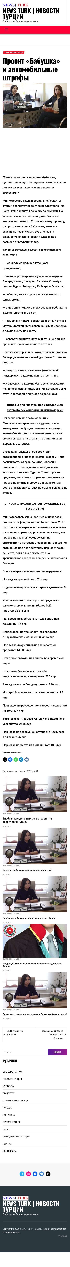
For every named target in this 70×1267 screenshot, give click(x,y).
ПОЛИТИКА (9, 1115)
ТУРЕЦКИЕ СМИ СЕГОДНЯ (16, 1136)
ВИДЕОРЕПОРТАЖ (12, 1072)
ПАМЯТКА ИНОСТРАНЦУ (14, 52)
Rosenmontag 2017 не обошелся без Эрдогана (52, 1035)
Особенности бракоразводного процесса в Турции (29, 918)
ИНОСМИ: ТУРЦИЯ (12, 1079)
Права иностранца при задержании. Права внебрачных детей (35, 1014)
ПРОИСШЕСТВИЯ (11, 1122)
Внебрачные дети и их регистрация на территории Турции (27, 820)
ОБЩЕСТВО (9, 1093)
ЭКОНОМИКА (10, 1151)
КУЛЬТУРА (8, 1086)
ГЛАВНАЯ (62, 1236)
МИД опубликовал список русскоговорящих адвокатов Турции (32, 965)
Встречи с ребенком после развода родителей (27, 870)
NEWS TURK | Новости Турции (31, 14)
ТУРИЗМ (7, 1144)
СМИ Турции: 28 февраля (15, 1033)
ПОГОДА (7, 1107)
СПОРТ (6, 1129)
